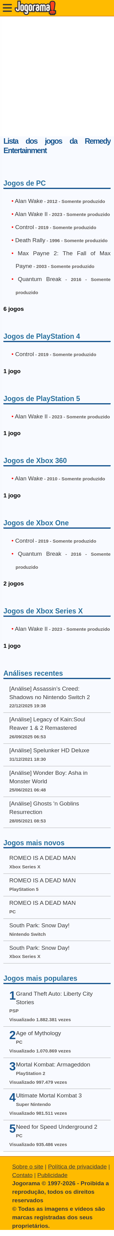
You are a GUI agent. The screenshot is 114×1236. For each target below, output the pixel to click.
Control (24, 227)
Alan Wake (29, 201)
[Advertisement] (57, 76)
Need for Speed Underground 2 (56, 1127)
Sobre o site (27, 1166)
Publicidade (52, 1175)
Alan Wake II (31, 214)
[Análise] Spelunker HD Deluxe (49, 750)
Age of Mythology (38, 1033)
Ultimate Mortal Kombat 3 (48, 1095)
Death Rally (30, 240)
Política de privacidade (77, 1166)
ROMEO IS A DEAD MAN (42, 858)
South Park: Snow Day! (39, 925)
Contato (22, 1175)
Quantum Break (39, 279)
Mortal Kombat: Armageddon (53, 1064)
